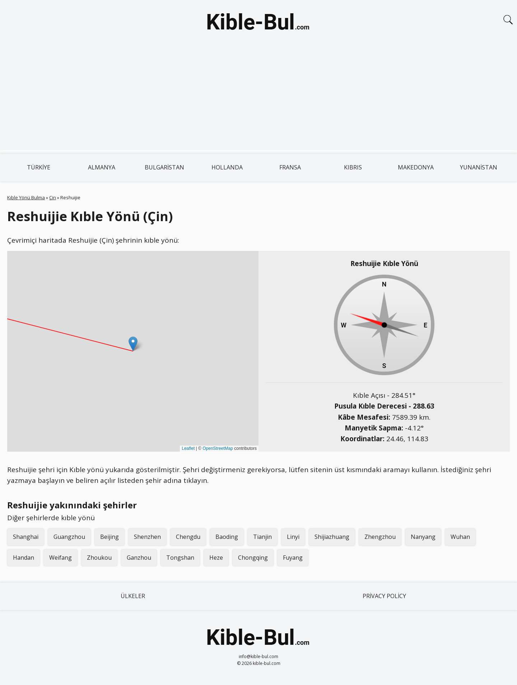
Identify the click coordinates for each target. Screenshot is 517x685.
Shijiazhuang (332, 537)
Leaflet (188, 448)
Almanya (101, 167)
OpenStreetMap (217, 448)
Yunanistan (478, 167)
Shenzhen (147, 537)
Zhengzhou (380, 537)
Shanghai (25, 537)
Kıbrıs (353, 167)
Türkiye (38, 167)
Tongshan (180, 557)
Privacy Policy (384, 596)
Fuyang (293, 557)
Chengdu (188, 537)
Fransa (290, 167)
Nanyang (423, 537)
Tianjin (262, 537)
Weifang (60, 557)
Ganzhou (139, 557)
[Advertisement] (258, 100)
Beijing (109, 537)
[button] (133, 343)
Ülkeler (133, 596)
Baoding (226, 537)
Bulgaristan (164, 167)
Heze (216, 557)
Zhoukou (99, 557)
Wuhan (460, 537)
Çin (52, 197)
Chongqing (253, 557)
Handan (23, 557)
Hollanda (227, 167)
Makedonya (416, 167)
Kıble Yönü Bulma (26, 197)
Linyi (293, 537)
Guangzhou (69, 537)
